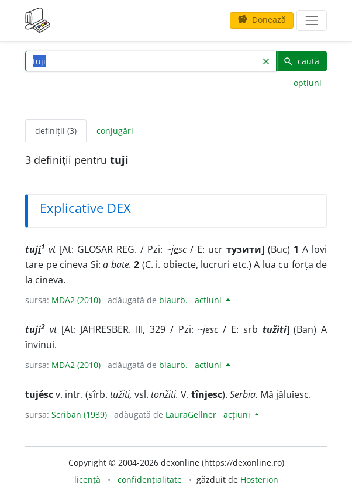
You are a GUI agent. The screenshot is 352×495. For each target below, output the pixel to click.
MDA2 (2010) (76, 299)
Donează (261, 19)
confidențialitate (150, 479)
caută (301, 61)
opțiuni (308, 82)
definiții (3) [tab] (56, 130)
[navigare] (311, 20)
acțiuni (209, 299)
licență (87, 479)
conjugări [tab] (114, 130)
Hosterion (259, 479)
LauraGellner (190, 414)
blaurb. (173, 299)
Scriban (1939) (79, 414)
